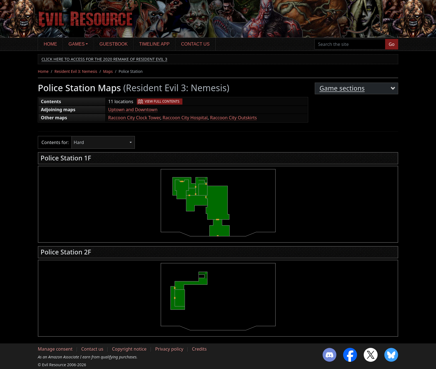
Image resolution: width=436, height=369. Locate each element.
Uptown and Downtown (132, 110)
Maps (108, 71)
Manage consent (55, 349)
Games (77, 44)
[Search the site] (349, 44)
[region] (218, 202)
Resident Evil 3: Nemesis (75, 71)
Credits (199, 349)
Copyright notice (129, 349)
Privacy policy (169, 349)
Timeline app (154, 44)
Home (50, 44)
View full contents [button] (162, 101)
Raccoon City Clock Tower (134, 118)
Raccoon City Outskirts (233, 118)
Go (392, 44)
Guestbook (114, 44)
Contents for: (55, 142)
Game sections (342, 88)
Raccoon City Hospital (185, 118)
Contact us (195, 44)
